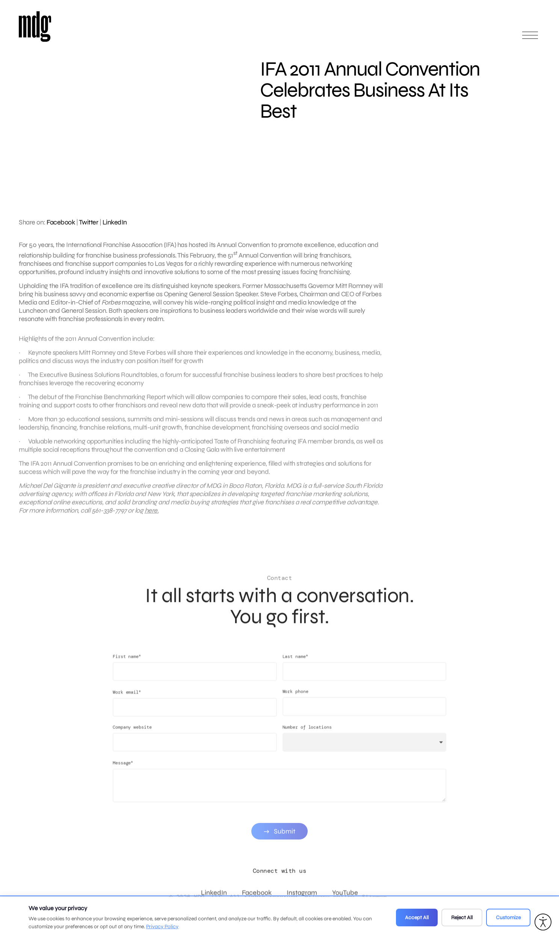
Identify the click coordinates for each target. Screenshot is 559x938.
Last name (295, 664)
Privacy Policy (162, 926)
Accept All (417, 917)
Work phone (295, 699)
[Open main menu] (530, 38)
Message (123, 770)
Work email (127, 699)
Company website (132, 735)
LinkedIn (115, 222)
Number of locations (307, 735)
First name (127, 664)
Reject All (462, 917)
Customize (508, 917)
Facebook (61, 222)
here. (152, 514)
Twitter (88, 222)
